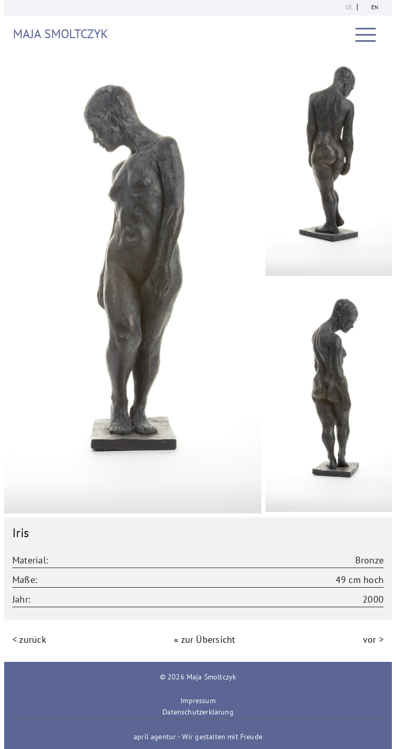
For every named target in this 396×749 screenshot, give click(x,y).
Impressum (198, 700)
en (374, 7)
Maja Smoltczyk (60, 34)
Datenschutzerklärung (198, 712)
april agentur (155, 736)
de (348, 7)
